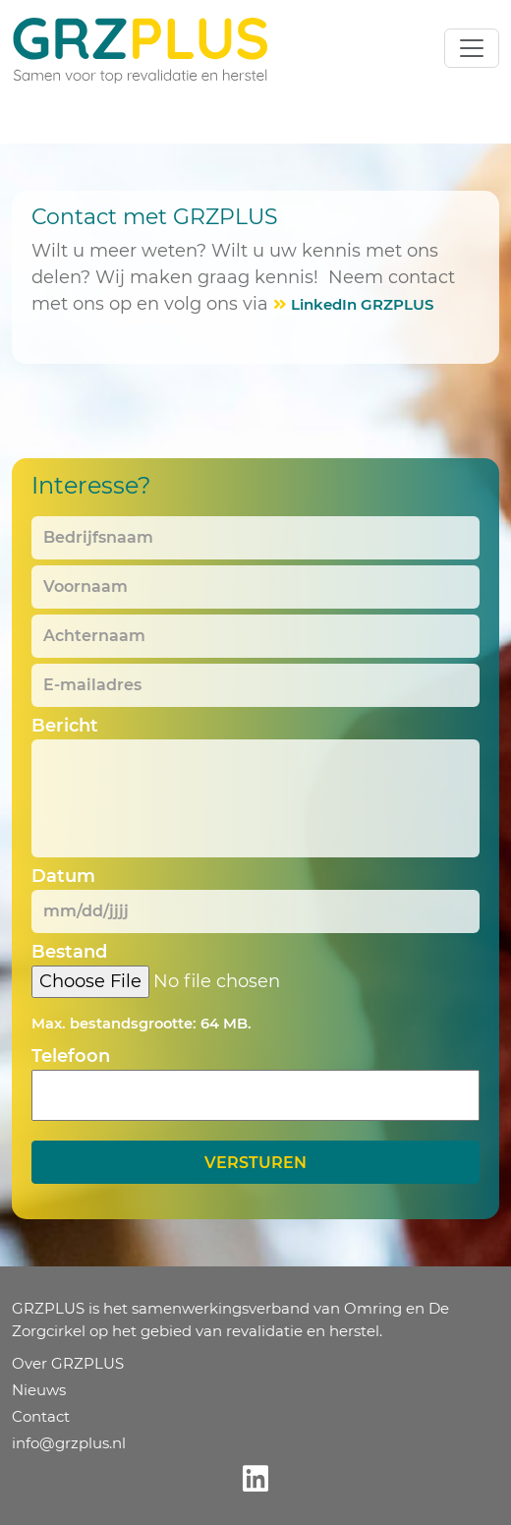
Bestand (69, 952)
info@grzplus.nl (69, 1443)
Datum (63, 876)
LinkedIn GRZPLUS (362, 304)
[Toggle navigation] (471, 48)
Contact (41, 1416)
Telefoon (70, 1056)
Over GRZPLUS (68, 1363)
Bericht (64, 725)
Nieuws (39, 1389)
